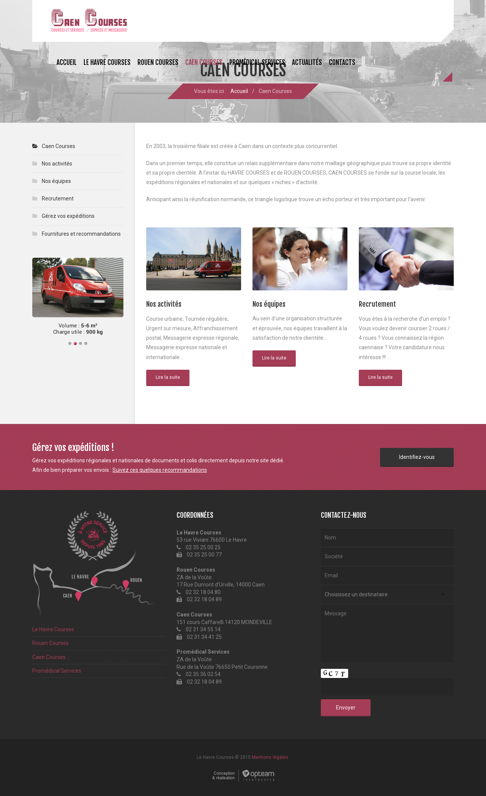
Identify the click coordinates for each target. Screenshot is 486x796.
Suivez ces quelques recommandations (159, 470)
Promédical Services (257, 62)
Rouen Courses (157, 62)
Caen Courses (203, 62)
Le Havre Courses (107, 62)
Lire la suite (168, 377)
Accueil (67, 62)
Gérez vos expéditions (68, 216)
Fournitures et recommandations (81, 234)
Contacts (342, 62)
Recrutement (58, 198)
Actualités (307, 62)
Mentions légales (270, 757)
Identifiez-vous (417, 457)
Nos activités (57, 164)
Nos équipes (56, 181)
